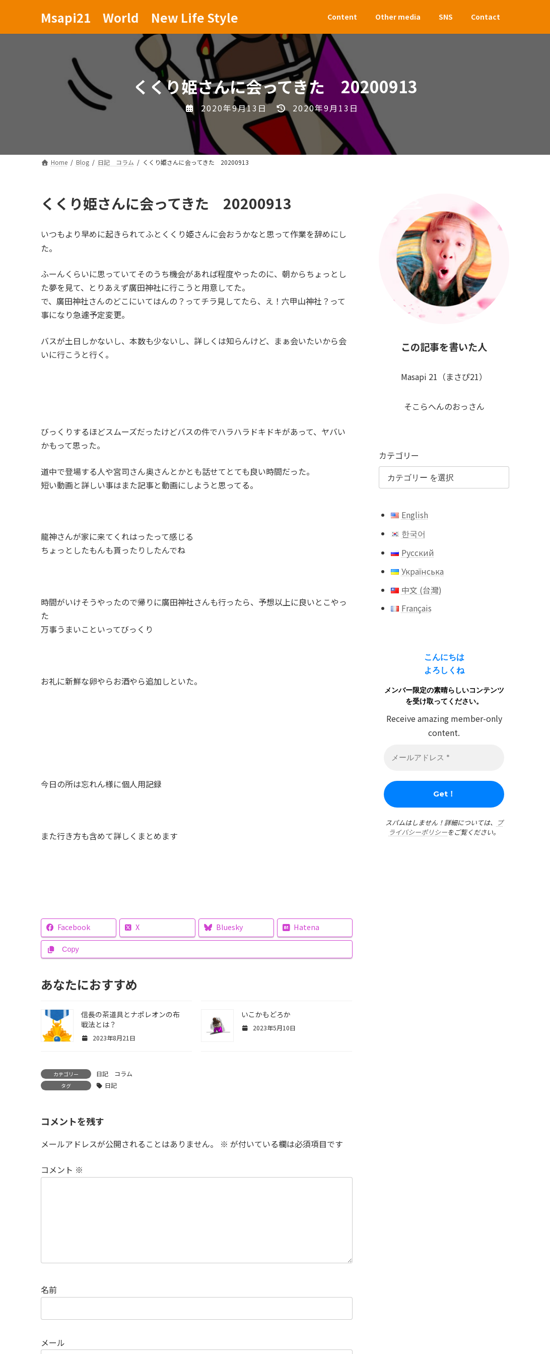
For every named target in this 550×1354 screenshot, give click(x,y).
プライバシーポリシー (445, 827)
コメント (62, 1170)
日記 (111, 1085)
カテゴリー (399, 455)
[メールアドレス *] (444, 758)
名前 (49, 1306)
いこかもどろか (266, 1014)
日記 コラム (114, 1073)
